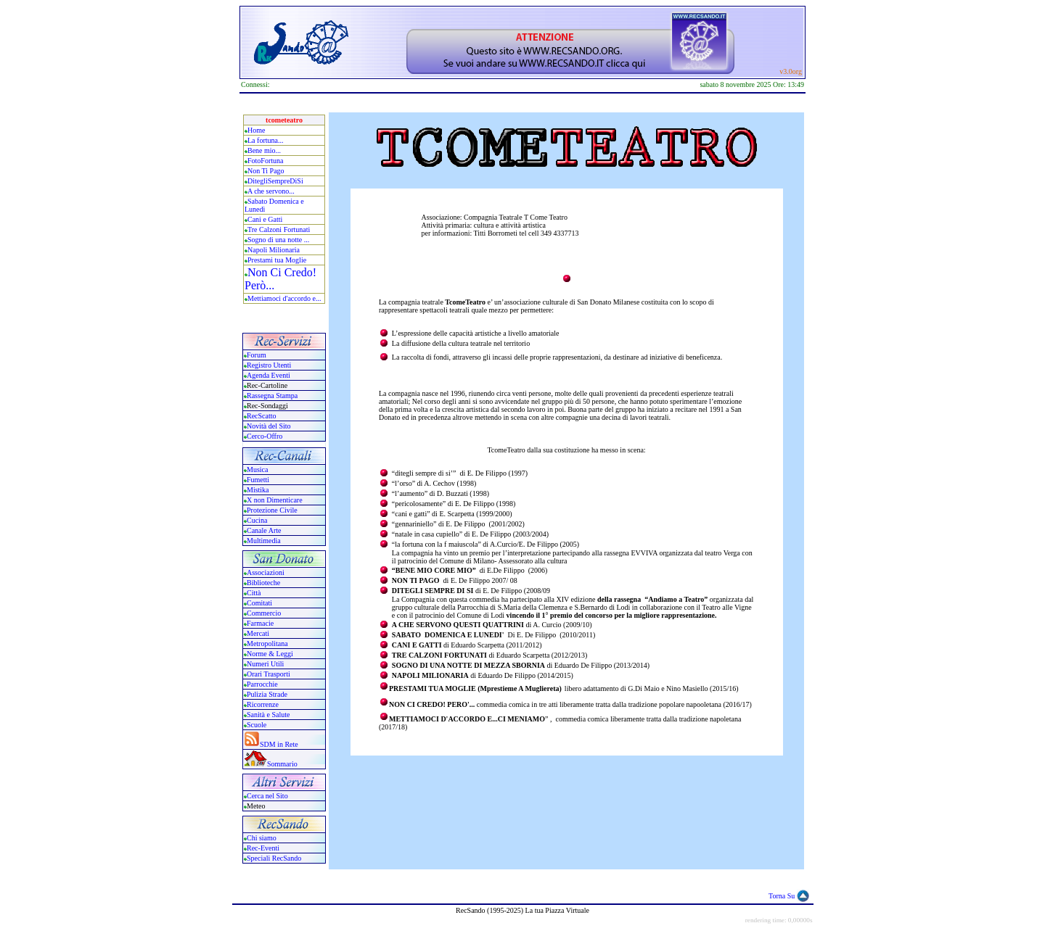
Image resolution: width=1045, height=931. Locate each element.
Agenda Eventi (268, 375)
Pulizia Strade (267, 694)
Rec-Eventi (263, 848)
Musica (257, 469)
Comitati (259, 603)
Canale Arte (264, 530)
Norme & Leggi (270, 654)
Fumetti (258, 480)
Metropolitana (267, 643)
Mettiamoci (264, 298)
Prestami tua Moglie (276, 260)
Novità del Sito (269, 426)
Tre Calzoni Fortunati (278, 229)
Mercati (258, 633)
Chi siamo (261, 838)
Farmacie (260, 623)
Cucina (257, 520)
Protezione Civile (272, 510)
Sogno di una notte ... (278, 240)
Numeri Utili (266, 664)
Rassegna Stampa (272, 396)
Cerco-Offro (264, 436)
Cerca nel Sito (267, 796)
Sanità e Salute (268, 715)
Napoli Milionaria (273, 250)
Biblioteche (263, 583)
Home (256, 130)
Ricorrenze (263, 704)
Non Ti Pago (265, 171)
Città (254, 593)
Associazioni (265, 572)
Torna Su (782, 896)
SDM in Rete (279, 744)
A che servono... (271, 191)
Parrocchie (262, 684)
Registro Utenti (269, 365)
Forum (256, 355)
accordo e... (304, 298)
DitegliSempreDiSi (275, 181)
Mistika (258, 490)
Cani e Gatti (264, 219)
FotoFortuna (265, 161)
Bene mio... (264, 150)
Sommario (282, 764)
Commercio (264, 613)
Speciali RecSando (274, 858)
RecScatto (261, 416)
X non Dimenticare (275, 500)
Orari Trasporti (268, 674)
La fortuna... (265, 140)
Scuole (256, 725)
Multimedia (264, 541)
